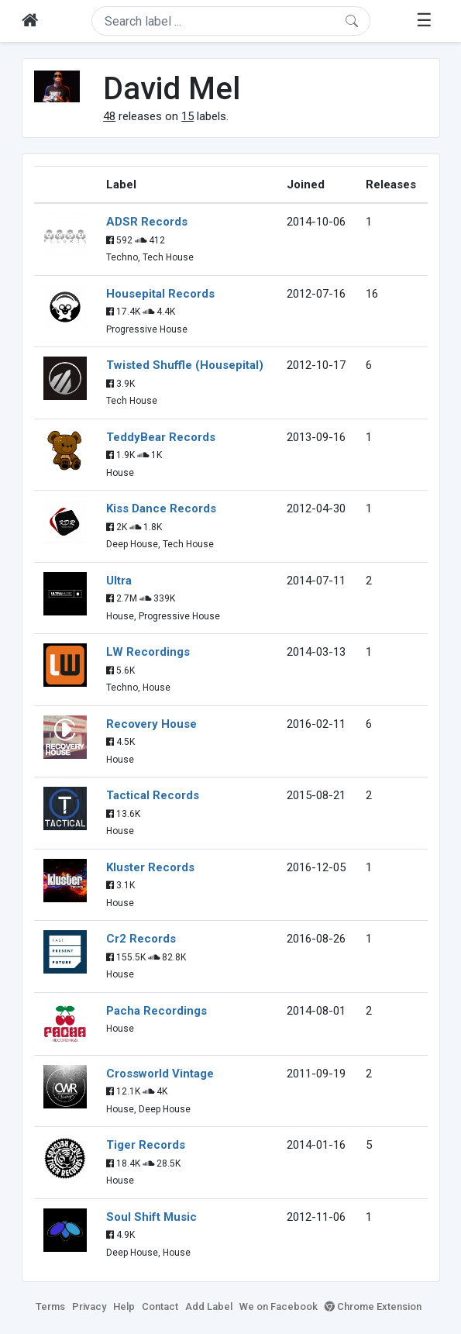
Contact (160, 1306)
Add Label (208, 1306)
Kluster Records (150, 867)
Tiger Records (145, 1145)
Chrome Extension (373, 1306)
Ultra (119, 581)
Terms (50, 1306)
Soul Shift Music (151, 1217)
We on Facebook (278, 1306)
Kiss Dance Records (161, 508)
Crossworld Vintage (160, 1074)
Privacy (89, 1306)
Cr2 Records (141, 939)
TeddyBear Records (160, 437)
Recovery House (151, 724)
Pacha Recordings (156, 1011)
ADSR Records (146, 222)
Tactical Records (152, 795)
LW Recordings (148, 652)
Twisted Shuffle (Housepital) (184, 365)
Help (124, 1306)
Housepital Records (160, 294)
